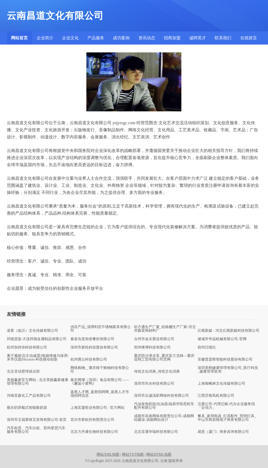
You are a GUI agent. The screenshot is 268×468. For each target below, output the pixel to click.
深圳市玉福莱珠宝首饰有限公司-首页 (37, 420)
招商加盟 (172, 38)
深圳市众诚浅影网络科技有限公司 (161, 396)
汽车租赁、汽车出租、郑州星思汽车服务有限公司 (36, 430)
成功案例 (121, 38)
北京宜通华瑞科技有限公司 (156, 432)
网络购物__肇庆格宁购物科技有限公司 (99, 369)
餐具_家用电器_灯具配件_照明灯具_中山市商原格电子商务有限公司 (227, 418)
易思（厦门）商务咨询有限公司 (223, 432)
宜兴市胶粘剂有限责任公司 (92, 420)
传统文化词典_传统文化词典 (157, 371)
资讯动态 (146, 38)
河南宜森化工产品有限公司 (29, 396)
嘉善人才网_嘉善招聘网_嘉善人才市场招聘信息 (99, 394)
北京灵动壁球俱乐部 (23, 371)
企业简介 (45, 38)
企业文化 (70, 38)
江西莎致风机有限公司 (216, 396)
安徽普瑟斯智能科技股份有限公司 (225, 359)
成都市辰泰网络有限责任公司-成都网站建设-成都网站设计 (164, 418)
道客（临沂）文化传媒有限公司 (32, 331)
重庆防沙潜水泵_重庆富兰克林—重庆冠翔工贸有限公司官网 (164, 357)
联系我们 (223, 38)
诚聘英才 (197, 38)
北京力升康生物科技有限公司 (94, 432)
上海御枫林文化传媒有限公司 (221, 383)
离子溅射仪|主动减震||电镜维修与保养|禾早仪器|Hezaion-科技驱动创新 (37, 357)
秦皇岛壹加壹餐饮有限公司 (92, 339)
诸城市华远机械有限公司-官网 (222, 339)
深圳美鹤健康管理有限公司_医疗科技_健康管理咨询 (228, 369)
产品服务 (95, 38)
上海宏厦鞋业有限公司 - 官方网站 (97, 408)
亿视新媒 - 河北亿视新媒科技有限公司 (228, 331)
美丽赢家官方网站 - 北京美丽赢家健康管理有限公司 (38, 381)
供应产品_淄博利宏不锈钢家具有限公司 (100, 329)
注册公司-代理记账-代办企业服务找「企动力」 (226, 406)
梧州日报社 (207, 347)
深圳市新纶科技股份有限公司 (94, 347)
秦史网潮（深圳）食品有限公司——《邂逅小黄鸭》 (99, 381)
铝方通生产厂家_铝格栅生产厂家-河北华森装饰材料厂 (165, 329)
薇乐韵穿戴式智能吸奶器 (27, 408)
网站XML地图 (108, 454)
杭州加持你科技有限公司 (27, 347)
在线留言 (248, 38)
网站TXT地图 (133, 454)
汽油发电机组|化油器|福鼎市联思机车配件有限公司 (164, 406)
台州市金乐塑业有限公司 (154, 339)
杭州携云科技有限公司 (88, 359)
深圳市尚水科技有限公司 (154, 383)
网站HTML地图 (158, 454)
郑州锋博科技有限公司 (152, 347)
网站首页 (19, 38)
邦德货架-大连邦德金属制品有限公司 (37, 339)
